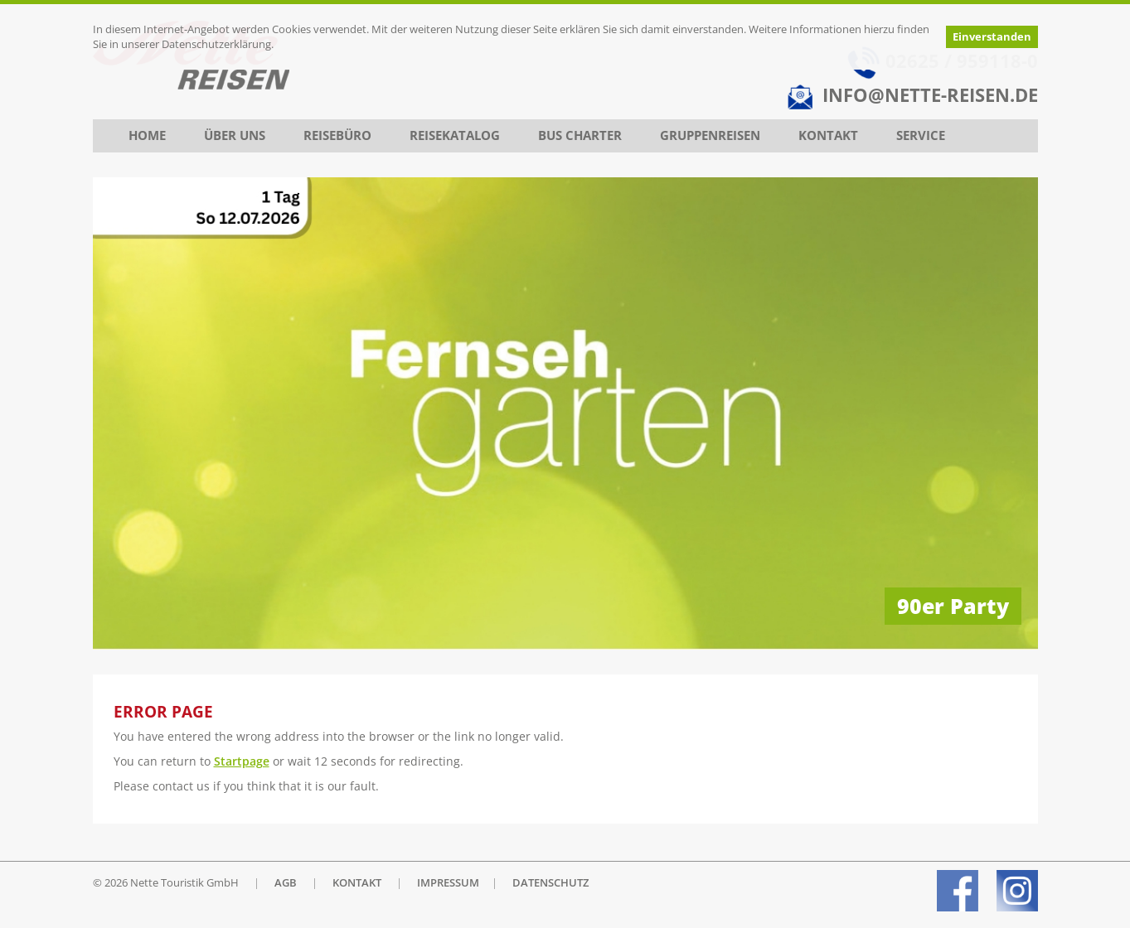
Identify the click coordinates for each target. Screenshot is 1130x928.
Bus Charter (580, 135)
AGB (285, 883)
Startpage (241, 761)
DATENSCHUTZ (550, 883)
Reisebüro (337, 135)
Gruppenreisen (710, 135)
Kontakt (828, 135)
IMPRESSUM (448, 883)
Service (920, 135)
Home (147, 135)
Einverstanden (992, 37)
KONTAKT (356, 883)
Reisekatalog (455, 135)
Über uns (234, 135)
